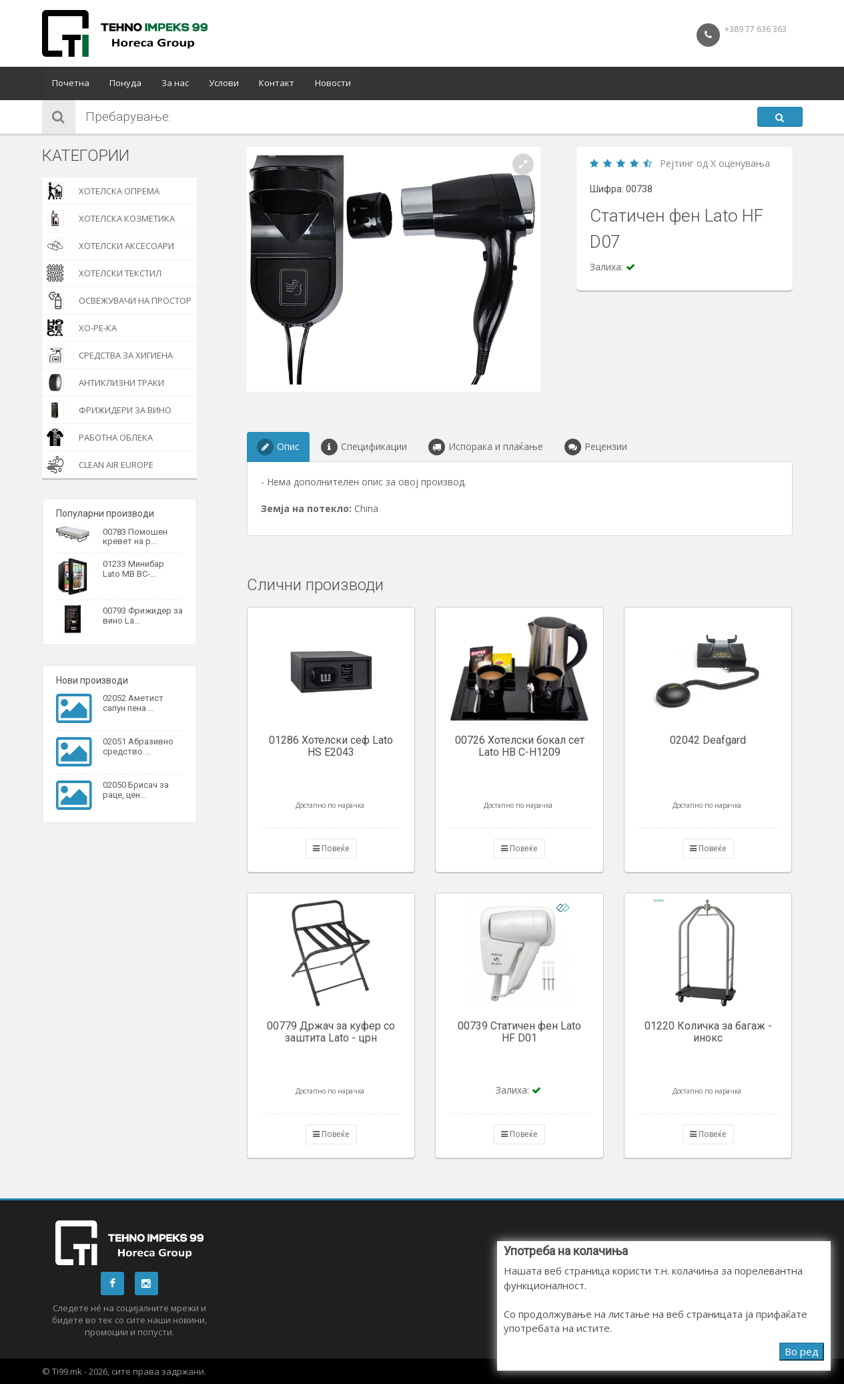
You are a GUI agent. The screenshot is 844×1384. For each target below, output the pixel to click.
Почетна (70, 83)
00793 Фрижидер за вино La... (143, 615)
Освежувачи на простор (119, 300)
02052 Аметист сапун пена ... (133, 702)
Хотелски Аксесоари (110, 245)
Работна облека (100, 437)
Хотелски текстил (104, 273)
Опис (278, 447)
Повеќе (331, 848)
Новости (332, 83)
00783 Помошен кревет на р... (135, 536)
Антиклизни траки (105, 382)
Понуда (125, 83)
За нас (175, 83)
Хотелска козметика (111, 218)
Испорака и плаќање (485, 447)
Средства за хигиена (110, 355)
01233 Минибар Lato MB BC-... (133, 568)
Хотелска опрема (103, 191)
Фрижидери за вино (109, 410)
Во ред (802, 1351)
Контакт (276, 83)
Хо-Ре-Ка (82, 327)
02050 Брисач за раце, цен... (136, 789)
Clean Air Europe (100, 464)
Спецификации (364, 447)
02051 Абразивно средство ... (138, 746)
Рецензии (595, 447)
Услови (224, 83)
